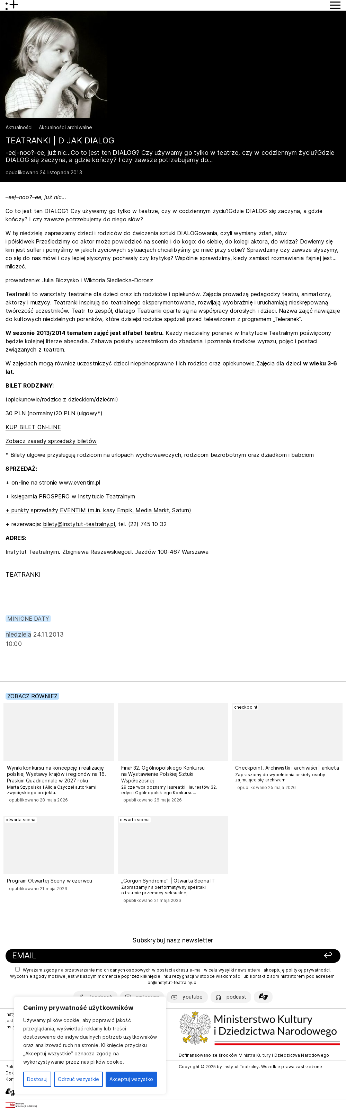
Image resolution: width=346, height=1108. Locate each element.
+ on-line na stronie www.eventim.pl (53, 482)
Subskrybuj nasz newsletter (173, 940)
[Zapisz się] (270, 955)
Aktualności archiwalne (65, 127)
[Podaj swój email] (108, 955)
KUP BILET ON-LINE (33, 427)
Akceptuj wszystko (131, 1079)
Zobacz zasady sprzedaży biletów (51, 440)
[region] (90, 1045)
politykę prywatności (308, 970)
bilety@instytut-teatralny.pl (79, 524)
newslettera (247, 970)
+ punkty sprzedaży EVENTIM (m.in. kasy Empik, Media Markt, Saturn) (99, 510)
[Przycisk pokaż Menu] (335, 5)
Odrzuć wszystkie (78, 1079)
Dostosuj (37, 1079)
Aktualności (19, 127)
